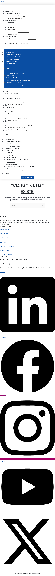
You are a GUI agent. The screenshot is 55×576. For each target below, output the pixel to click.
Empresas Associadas (13, 59)
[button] (12, 13)
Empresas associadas (7, 246)
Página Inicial (4, 230)
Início (7, 50)
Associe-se (10, 52)
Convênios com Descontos (14, 57)
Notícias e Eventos (12, 61)
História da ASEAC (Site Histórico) (16, 73)
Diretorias (9, 68)
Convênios (3, 242)
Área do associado (6, 255)
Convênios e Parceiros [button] (15, 54)
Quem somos (4, 250)
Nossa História (10, 71)
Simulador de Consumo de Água (15, 85)
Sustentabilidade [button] (13, 78)
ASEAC (2, 1)
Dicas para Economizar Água (14, 82)
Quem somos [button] (12, 64)
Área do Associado (12, 137)
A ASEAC (9, 66)
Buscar (8, 173)
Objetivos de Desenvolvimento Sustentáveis (18, 80)
